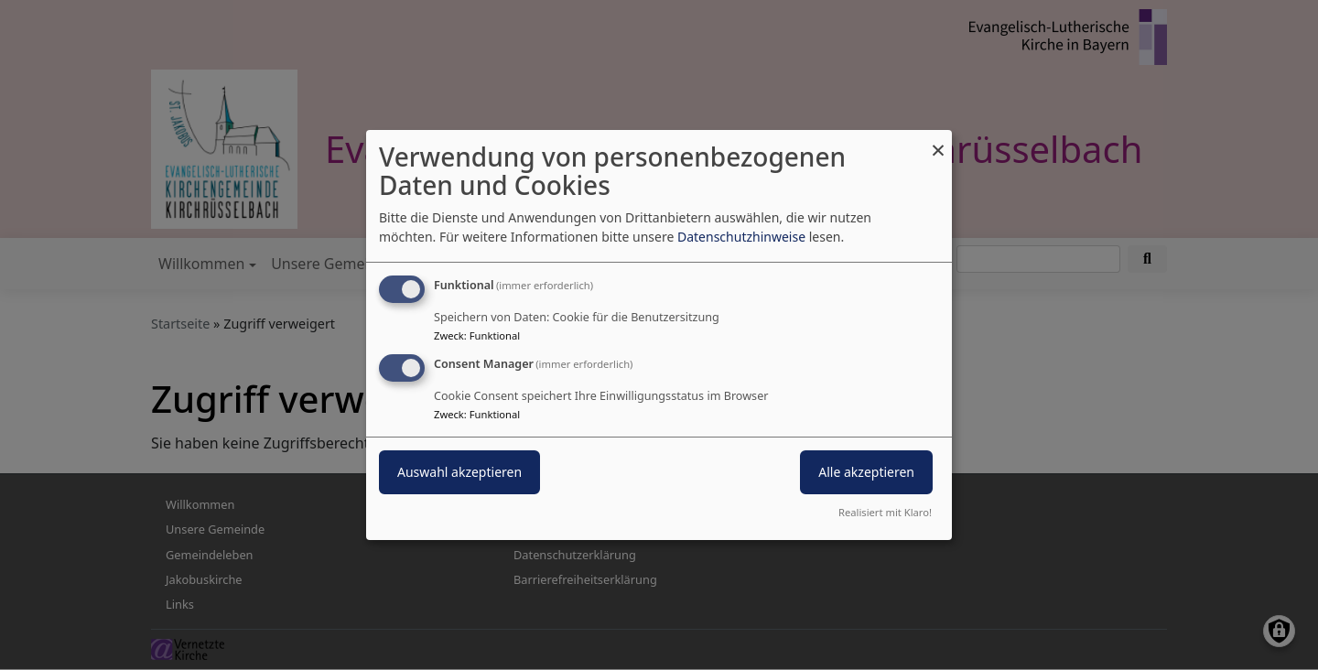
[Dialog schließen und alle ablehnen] (938, 141)
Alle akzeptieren (866, 472)
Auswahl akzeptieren (459, 472)
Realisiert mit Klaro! (885, 512)
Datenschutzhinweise (741, 236)
